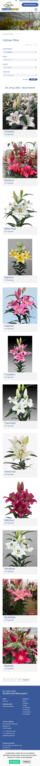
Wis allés (25, 79)
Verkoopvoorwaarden (28, 0)
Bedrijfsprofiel (7, 704)
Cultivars (26, 699)
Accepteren (14, 762)
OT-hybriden (26, 707)
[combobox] (20, 52)
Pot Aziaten (26, 709)
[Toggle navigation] (36, 9)
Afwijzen (26, 762)
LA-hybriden (26, 714)
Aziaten (25, 705)
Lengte (5, 64)
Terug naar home (8, 34)
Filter (33, 79)
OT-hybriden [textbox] (8, 52)
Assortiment (7, 49)
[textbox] (20, 59)
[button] (31, 45)
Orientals (25, 703)
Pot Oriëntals (27, 712)
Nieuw (24, 701)
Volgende (26, 680)
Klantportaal (30, 5)
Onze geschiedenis (8, 706)
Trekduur (6, 72)
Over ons (5, 701)
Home (4, 699)
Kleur (5, 56)
